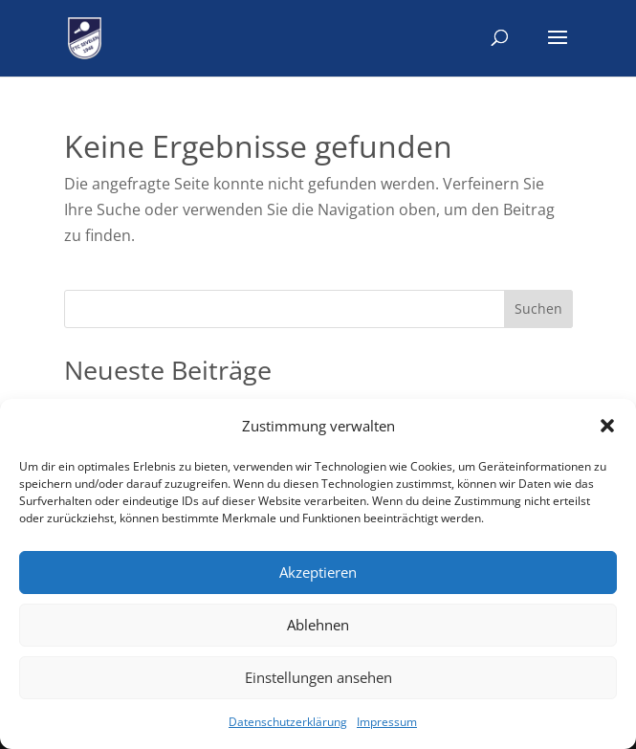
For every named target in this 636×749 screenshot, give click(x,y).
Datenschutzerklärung (288, 722)
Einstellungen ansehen (318, 677)
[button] (607, 425)
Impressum (387, 722)
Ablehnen (318, 624)
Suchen (538, 308)
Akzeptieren (318, 572)
